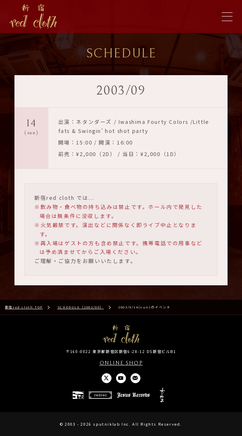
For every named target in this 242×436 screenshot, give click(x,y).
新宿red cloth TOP (24, 307)
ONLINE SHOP (121, 363)
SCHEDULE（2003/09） (80, 307)
